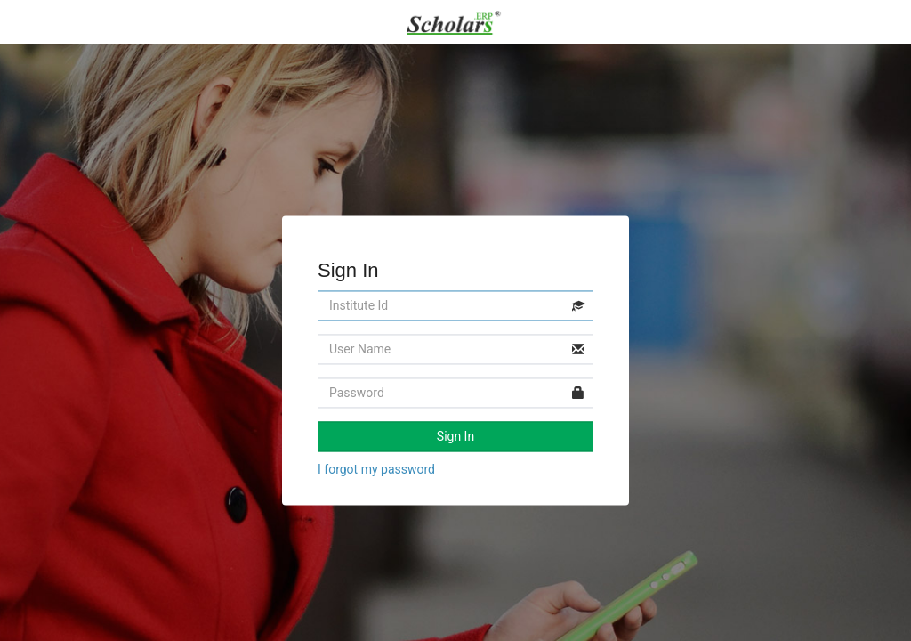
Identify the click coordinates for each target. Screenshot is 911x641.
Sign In (455, 437)
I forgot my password (376, 470)
